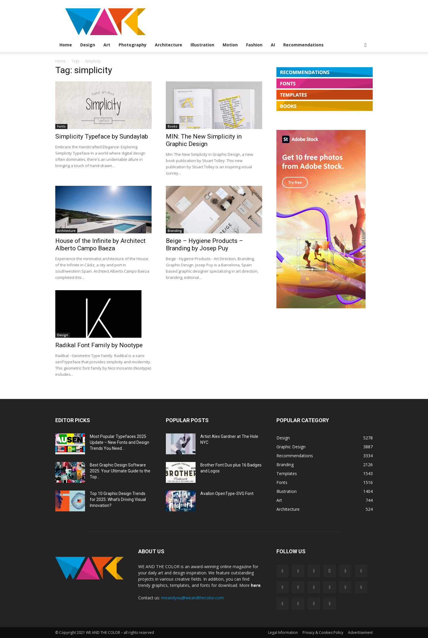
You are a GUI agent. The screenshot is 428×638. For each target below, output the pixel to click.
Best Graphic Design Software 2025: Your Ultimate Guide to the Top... (120, 471)
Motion (230, 45)
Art (106, 45)
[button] (365, 45)
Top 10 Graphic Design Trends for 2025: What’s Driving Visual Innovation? (118, 499)
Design (87, 45)
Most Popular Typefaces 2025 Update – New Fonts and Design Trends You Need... (119, 442)
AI (273, 45)
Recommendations (303, 45)
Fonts (61, 126)
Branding (175, 231)
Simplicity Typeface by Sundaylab (101, 136)
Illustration (202, 45)
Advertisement (360, 632)
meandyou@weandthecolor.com (192, 598)
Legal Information (283, 632)
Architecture (168, 45)
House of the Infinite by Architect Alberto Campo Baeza (100, 244)
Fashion (254, 45)
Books (172, 126)
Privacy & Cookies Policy (323, 632)
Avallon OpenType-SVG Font (227, 493)
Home (65, 45)
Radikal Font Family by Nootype (99, 345)
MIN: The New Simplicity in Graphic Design (204, 140)
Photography (133, 45)
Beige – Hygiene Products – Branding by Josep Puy (204, 244)
